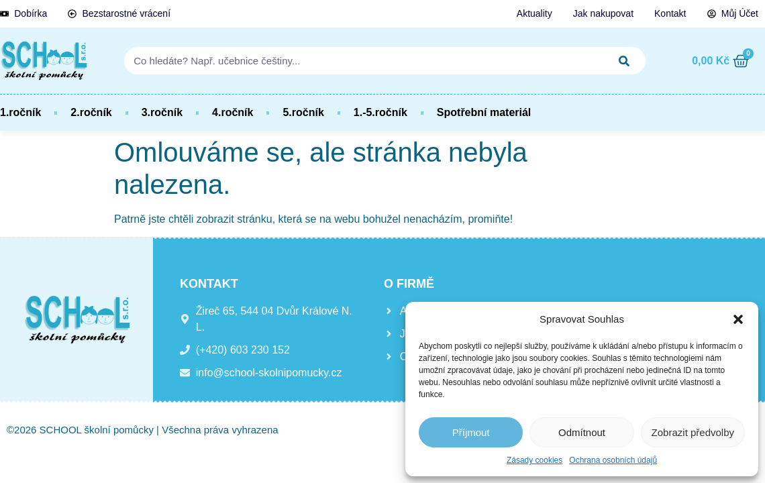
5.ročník (303, 112)
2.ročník (90, 112)
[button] (738, 319)
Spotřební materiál (484, 112)
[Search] (624, 61)
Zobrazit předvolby (693, 432)
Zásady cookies (534, 460)
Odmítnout (581, 432)
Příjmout (471, 432)
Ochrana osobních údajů (613, 460)
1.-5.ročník (380, 112)
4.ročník (232, 112)
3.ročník (162, 112)
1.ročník (20, 112)
